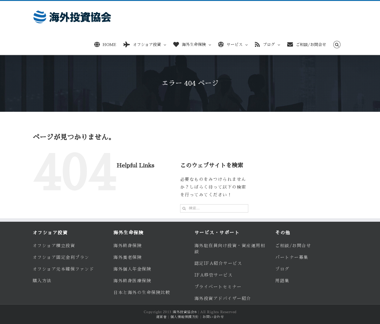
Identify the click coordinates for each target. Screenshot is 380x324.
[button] (336, 44)
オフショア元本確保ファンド (63, 269)
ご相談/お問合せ (293, 245)
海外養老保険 (127, 257)
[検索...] (214, 208)
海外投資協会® (185, 312)
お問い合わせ (213, 317)
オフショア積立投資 (54, 245)
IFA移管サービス (213, 275)
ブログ (282, 269)
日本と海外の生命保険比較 (141, 292)
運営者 (161, 317)
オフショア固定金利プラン (61, 257)
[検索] (184, 208)
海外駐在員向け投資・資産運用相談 (229, 248)
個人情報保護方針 (184, 317)
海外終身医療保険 (132, 281)
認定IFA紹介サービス (218, 263)
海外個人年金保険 (132, 269)
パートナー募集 (291, 257)
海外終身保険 (127, 245)
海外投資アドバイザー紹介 (222, 298)
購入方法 (42, 281)
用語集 (282, 281)
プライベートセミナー (218, 287)
